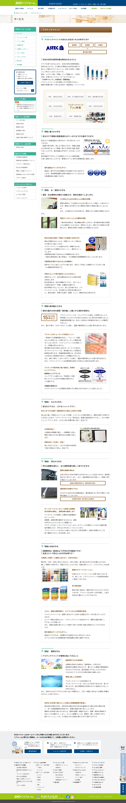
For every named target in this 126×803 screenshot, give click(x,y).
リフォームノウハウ (22, 191)
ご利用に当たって (98, 782)
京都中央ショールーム (62, 765)
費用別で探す (20, 127)
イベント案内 (21, 41)
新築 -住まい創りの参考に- (24, 78)
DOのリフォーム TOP (21, 13)
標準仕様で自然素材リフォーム (25, 160)
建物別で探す (20, 134)
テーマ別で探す (20, 120)
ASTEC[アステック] (80, 767)
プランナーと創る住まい (23, 164)
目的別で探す (20, 124)
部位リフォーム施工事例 (42, 772)
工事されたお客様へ (99, 777)
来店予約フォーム (98, 775)
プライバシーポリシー (100, 780)
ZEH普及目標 (97, 787)
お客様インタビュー (23, 49)
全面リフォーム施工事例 (22, 117)
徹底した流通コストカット (24, 171)
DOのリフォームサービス (81, 762)
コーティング (40, 787)
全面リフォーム (21, 74)
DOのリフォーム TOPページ (23, 762)
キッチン (39, 775)
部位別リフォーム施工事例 (23, 144)
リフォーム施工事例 (40, 762)
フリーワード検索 (21, 88)
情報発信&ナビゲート (61, 780)
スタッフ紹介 (21, 53)
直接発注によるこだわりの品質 (25, 174)
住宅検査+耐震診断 (21, 157)
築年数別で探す (20, 130)
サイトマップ (97, 784)
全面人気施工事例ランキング (24, 137)
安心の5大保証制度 (21, 167)
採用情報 (77, 782)
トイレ (39, 782)
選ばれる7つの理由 (20, 154)
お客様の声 (20, 45)
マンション (40, 770)
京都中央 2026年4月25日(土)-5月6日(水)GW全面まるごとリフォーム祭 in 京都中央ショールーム (26, 107)
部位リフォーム (21, 76)
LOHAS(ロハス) (60, 777)
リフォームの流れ (21, 187)
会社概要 (19, 65)
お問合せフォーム (98, 772)
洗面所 (39, 780)
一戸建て (39, 767)
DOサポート (78, 765)
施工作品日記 (59, 775)
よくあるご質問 (20, 194)
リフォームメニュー (22, 198)
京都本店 (58, 767)
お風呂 (39, 777)
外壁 (38, 784)
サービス (19, 33)
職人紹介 (19, 61)
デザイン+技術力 (21, 178)
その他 (39, 789)
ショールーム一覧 (22, 37)
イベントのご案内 (20, 99)
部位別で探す (20, 147)
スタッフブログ (21, 57)
